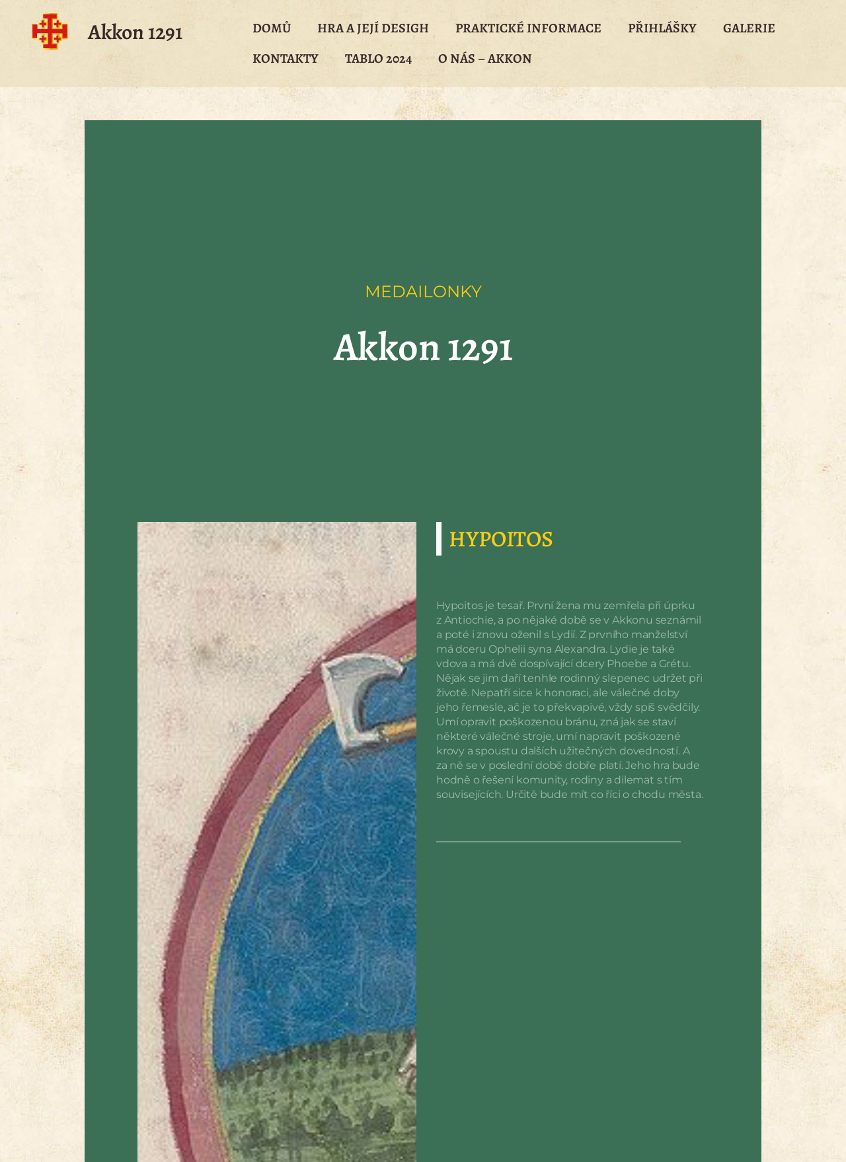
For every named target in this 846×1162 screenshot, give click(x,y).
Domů (271, 28)
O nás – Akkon (485, 58)
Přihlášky (662, 28)
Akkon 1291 (135, 31)
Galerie (749, 28)
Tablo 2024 (378, 58)
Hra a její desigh (373, 28)
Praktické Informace (528, 28)
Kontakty (285, 58)
